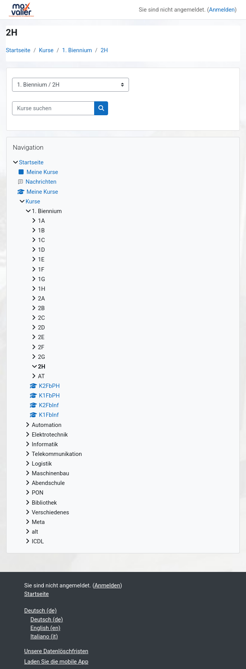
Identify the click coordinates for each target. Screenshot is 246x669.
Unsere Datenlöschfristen (56, 651)
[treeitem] (123, 352)
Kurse (46, 50)
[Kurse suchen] (53, 108)
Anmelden (222, 9)
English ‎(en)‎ (45, 628)
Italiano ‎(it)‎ (44, 636)
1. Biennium (77, 50)
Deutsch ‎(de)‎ (40, 610)
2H (104, 50)
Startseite (18, 50)
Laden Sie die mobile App (56, 661)
